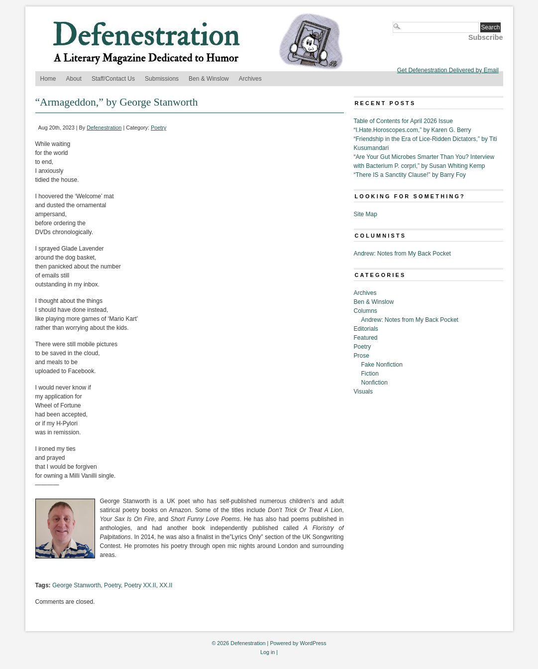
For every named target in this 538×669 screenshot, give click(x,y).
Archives (250, 78)
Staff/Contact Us (113, 78)
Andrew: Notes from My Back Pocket (402, 253)
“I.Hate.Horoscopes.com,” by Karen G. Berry (412, 130)
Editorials (366, 328)
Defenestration (104, 128)
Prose (361, 355)
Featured (366, 337)
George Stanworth (76, 585)
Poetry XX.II (140, 585)
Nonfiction (374, 382)
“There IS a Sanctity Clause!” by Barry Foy (410, 174)
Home (48, 78)
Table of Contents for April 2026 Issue (403, 121)
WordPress (313, 643)
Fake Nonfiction (382, 364)
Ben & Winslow (209, 78)
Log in (267, 652)
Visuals (363, 391)
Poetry (158, 128)
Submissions (162, 78)
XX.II (165, 585)
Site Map (365, 214)
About (74, 78)
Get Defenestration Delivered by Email (448, 70)
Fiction (370, 373)
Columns (365, 310)
